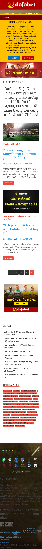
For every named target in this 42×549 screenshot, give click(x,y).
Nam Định (30, 415)
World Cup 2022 (20, 426)
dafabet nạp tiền (8, 399)
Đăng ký (14, 58)
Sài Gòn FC (11, 420)
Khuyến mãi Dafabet (11, 144)
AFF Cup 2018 (7, 391)
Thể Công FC (10, 423)
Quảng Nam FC (14, 417)
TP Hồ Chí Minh (20, 423)
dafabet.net (14, 396)
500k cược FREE (25, 13)
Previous (13, 272)
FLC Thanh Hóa (34, 401)
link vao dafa (31, 412)
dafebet (5, 401)
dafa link (35, 399)
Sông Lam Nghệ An (21, 420)
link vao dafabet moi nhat (19, 415)
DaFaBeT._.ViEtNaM (24, 164)
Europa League (23, 401)
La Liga (10, 412)
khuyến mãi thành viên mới (25, 407)
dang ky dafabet (13, 401)
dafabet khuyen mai (25, 396)
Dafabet (8, 396)
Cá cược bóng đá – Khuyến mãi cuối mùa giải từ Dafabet (19, 154)
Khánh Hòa (17, 409)
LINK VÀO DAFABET (8, 13)
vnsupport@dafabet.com (11, 532)
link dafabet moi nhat (19, 412)
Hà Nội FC (18, 404)
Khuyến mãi (28, 58)
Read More (8, 183)
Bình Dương (16, 391)
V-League (28, 423)
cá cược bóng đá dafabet (28, 391)
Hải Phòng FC (26, 404)
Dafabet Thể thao (19, 399)
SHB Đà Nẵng (24, 417)
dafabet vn (28, 399)
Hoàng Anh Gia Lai (9, 404)
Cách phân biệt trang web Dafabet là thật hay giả (21, 229)
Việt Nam (11, 426)
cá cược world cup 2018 (26, 393)
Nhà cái (37, 13)
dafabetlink (35, 396)
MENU (7, 17)
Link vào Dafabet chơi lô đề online (17, 351)
